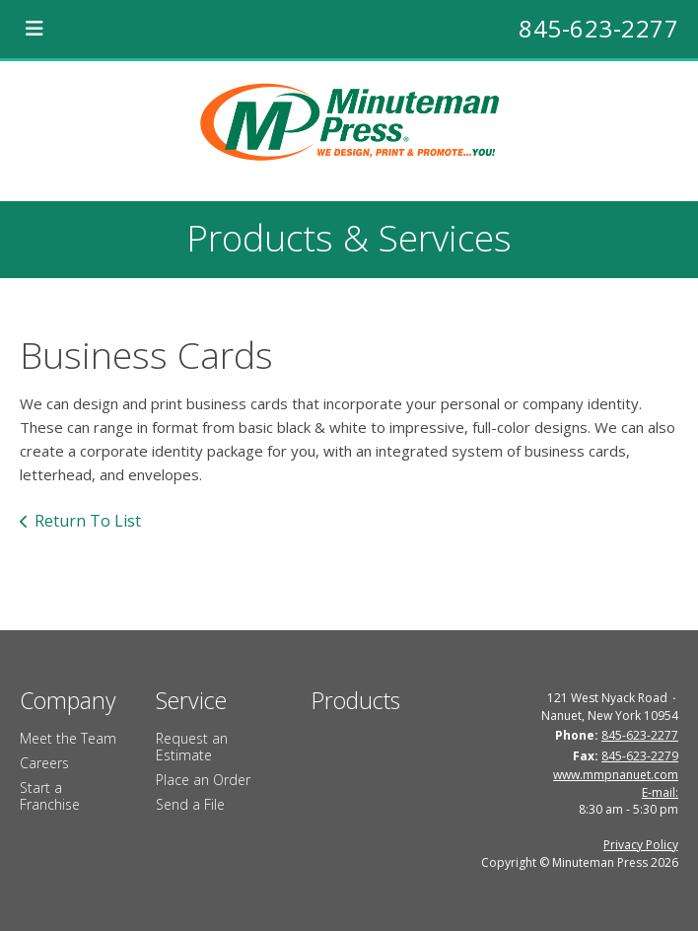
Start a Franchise (50, 796)
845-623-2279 (639, 756)
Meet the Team (68, 738)
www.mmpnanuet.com (615, 774)
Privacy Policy (640, 844)
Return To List (88, 521)
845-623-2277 (598, 28)
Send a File (190, 804)
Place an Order (203, 779)
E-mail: (660, 792)
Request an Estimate (192, 746)
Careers (44, 762)
